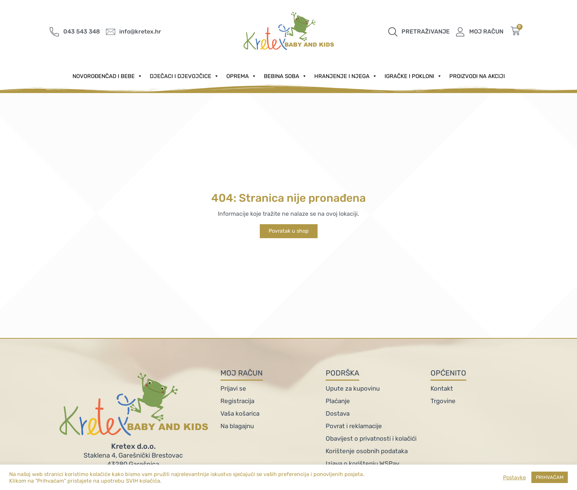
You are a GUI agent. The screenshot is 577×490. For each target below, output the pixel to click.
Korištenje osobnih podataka (367, 451)
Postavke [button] (514, 477)
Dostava (338, 413)
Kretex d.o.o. (133, 446)
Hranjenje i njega (345, 76)
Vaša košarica (239, 413)
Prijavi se (233, 388)
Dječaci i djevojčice (184, 76)
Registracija (237, 401)
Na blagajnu (237, 426)
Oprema (241, 76)
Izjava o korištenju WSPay (362, 463)
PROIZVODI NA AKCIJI (477, 76)
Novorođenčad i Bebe (107, 76)
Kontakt (442, 388)
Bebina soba (285, 76)
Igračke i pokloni (413, 76)
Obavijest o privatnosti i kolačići (371, 438)
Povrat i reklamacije (354, 426)
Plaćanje (338, 401)
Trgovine (443, 401)
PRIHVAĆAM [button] (549, 477)
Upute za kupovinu (353, 388)
